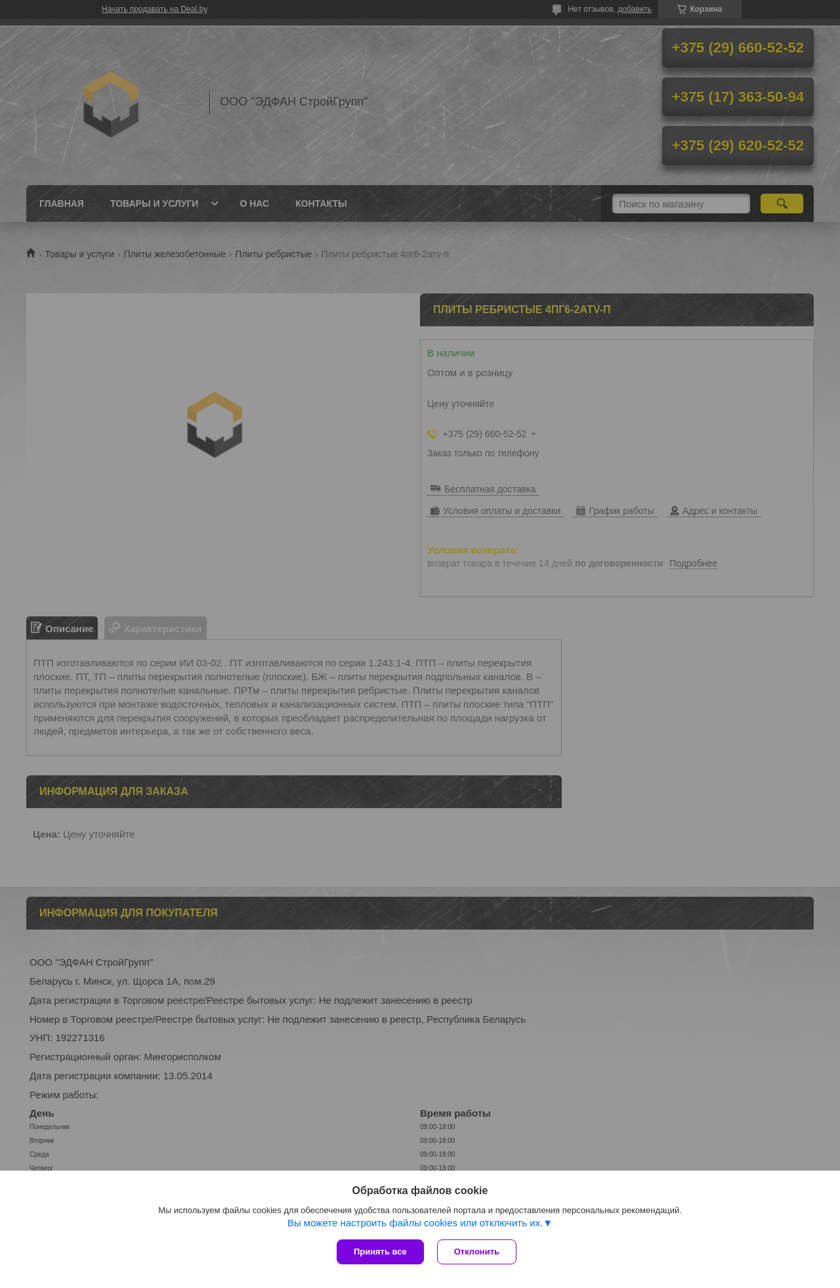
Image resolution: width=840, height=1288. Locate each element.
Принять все (380, 1251)
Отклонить (476, 1251)
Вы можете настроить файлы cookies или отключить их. (415, 1222)
